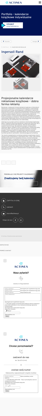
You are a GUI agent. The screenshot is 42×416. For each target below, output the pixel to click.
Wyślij (7, 316)
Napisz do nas (21, 183)
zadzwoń (7, 207)
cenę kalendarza (10, 25)
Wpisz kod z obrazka (10, 309)
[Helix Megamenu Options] (40, 2)
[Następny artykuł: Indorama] (36, 41)
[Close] (5, 260)
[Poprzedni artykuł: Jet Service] (6, 41)
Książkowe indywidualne (19, 47)
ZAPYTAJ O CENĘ (10, 200)
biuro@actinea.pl (10, 213)
